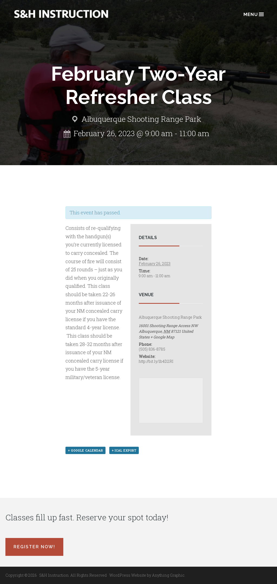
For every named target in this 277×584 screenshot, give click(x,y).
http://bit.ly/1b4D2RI (156, 361)
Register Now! (34, 546)
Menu (253, 14)
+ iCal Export (124, 450)
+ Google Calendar (85, 450)
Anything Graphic (168, 575)
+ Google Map (162, 337)
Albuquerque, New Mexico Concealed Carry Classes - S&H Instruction (61, 13)
